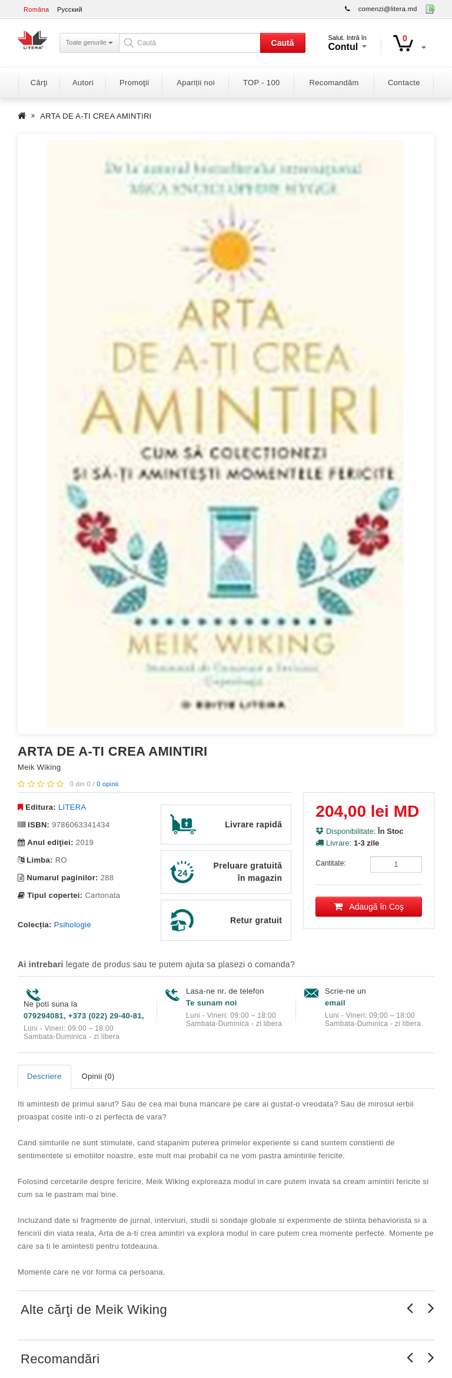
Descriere (44, 1076)
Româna (36, 9)
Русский (69, 9)
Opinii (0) (98, 1076)
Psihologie (72, 924)
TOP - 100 (261, 82)
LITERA (72, 807)
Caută (282, 43)
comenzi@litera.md (387, 8)
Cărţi (39, 82)
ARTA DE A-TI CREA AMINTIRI (95, 116)
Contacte (404, 82)
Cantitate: (330, 863)
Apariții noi (196, 82)
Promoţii (134, 82)
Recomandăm (334, 82)
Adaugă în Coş (369, 906)
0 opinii (107, 783)
